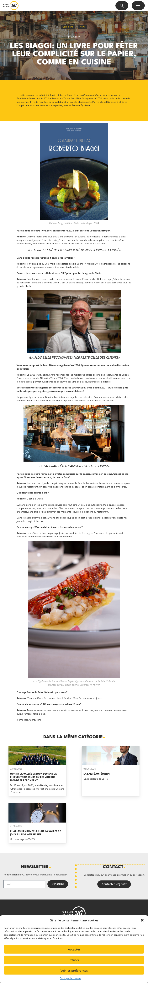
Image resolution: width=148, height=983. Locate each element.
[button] (142, 920)
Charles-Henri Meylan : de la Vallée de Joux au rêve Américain (35, 832)
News (83, 26)
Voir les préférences (74, 970)
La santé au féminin (96, 773)
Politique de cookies (70, 978)
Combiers (67, 26)
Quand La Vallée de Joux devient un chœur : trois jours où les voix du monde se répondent (33, 777)
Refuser (74, 960)
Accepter (74, 949)
